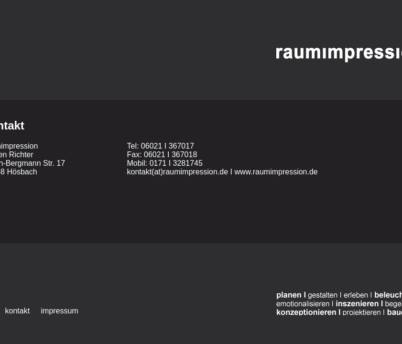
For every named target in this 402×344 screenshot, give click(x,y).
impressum (59, 311)
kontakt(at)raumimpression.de (177, 172)
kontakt (17, 311)
